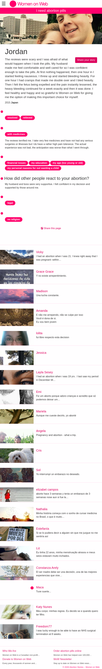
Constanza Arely (47, 567)
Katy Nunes (44, 607)
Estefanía (42, 528)
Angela (41, 431)
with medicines (16, 134)
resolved (12, 117)
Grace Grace (45, 271)
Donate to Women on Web (16, 659)
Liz (38, 548)
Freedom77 (44, 626)
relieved (27, 117)
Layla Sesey (44, 372)
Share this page (51, 228)
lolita (39, 333)
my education (39, 163)
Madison (42, 291)
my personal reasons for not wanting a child (33, 168)
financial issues (16, 163)
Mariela (41, 411)
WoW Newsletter (63, 659)
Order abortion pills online (67, 651)
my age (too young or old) (68, 163)
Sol (38, 470)
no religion (13, 219)
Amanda (42, 310)
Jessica (41, 352)
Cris (39, 450)
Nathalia (41, 509)
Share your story (86, 60)
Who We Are (9, 651)
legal (10, 203)
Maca (40, 587)
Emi (38, 391)
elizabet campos (47, 489)
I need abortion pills (51, 11)
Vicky (39, 252)
